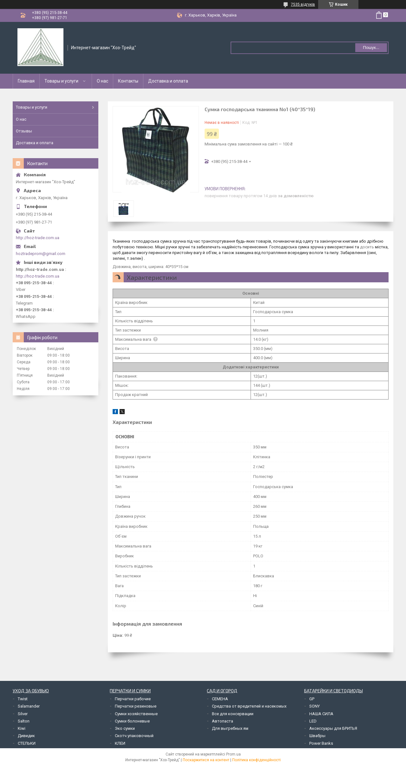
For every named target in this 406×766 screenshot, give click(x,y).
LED (313, 721)
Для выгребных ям (230, 728)
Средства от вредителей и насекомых (249, 706)
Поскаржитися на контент (206, 760)
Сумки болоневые (132, 721)
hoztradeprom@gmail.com (40, 253)
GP (311, 698)
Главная (26, 81)
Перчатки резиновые (135, 706)
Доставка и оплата (168, 81)
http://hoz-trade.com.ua (37, 237)
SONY (314, 706)
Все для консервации (232, 713)
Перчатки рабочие (133, 698)
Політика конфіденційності (256, 760)
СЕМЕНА (220, 698)
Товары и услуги (61, 81)
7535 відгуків (303, 4)
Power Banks (321, 743)
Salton (23, 721)
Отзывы (24, 131)
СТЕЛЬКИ (27, 743)
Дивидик (26, 735)
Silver (23, 713)
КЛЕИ (120, 743)
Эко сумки (125, 728)
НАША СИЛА (321, 713)
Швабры (317, 735)
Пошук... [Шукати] (371, 47)
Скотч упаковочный (134, 735)
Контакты (128, 81)
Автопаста (222, 721)
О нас (102, 81)
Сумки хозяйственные (136, 713)
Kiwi (21, 728)
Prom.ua (233, 754)
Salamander (29, 706)
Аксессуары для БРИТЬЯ (333, 728)
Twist (23, 698)
